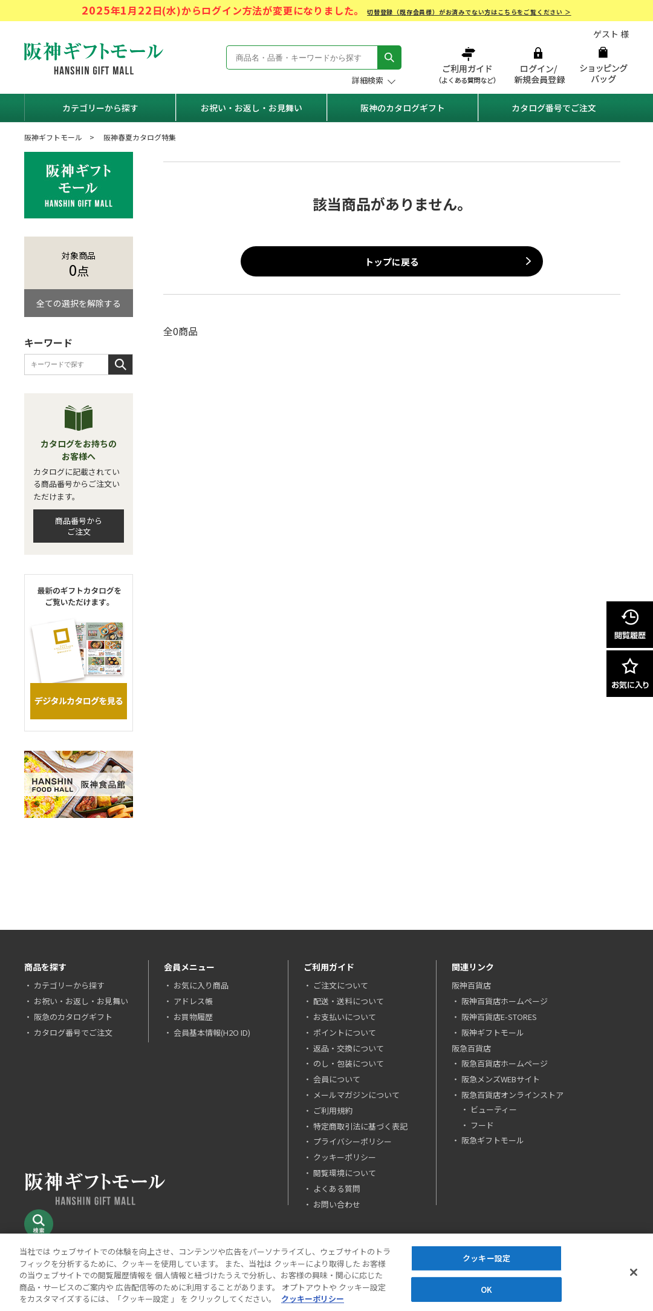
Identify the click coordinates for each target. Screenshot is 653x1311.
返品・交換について (348, 1048)
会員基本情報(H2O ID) (212, 1032)
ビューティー (493, 1109)
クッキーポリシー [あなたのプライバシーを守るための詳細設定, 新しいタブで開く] (312, 1298)
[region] (326, 1272)
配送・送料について (348, 1001)
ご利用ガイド (468, 65)
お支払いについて (344, 1016)
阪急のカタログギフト (73, 1016)
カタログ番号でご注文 (554, 108)
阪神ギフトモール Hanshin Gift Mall (93, 58)
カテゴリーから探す (100, 108)
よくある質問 (336, 1188)
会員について (336, 1079)
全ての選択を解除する (78, 303)
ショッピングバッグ (603, 65)
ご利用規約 (332, 1110)
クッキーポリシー (344, 1157)
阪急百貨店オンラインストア (512, 1094)
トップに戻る (392, 261)
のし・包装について (348, 1063)
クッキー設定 (486, 1258)
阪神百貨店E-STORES (499, 1016)
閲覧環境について (344, 1173)
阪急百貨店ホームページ (504, 1063)
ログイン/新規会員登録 (538, 65)
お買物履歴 (193, 1016)
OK (486, 1289)
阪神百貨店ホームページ (504, 1001)
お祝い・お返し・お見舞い (251, 108)
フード (482, 1125)
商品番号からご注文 (78, 526)
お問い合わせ (336, 1204)
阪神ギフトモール (53, 137)
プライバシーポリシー (352, 1141)
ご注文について (340, 985)
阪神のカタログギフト (402, 108)
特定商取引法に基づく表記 (360, 1126)
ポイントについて (344, 1032)
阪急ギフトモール (492, 1140)
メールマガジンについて (356, 1094)
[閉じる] (633, 1272)
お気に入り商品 (201, 985)
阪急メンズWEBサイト (500, 1079)
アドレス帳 (193, 1001)
